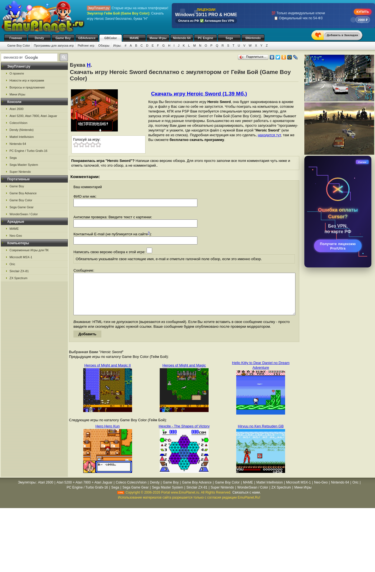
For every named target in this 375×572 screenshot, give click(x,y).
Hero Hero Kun (107, 434)
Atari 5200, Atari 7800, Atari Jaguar (33, 116)
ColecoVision (18, 123)
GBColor (110, 38)
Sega (229, 38)
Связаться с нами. (246, 501)
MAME (134, 38)
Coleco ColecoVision (131, 491)
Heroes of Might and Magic (184, 374)
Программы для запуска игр (54, 45)
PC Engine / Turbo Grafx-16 (28, 150)
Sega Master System (23, 164)
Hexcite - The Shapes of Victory (184, 434)
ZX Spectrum (18, 278)
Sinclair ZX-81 (19, 271)
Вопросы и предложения (27, 87)
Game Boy (63, 38)
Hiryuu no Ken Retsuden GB (261, 434)
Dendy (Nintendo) (21, 129)
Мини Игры (158, 38)
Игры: (117, 45)
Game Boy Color (18, 45)
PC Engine (205, 38)
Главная (15, 38)
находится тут (269, 135)
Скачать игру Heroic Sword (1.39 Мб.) (199, 94)
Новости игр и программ (26, 80)
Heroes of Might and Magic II (107, 374)
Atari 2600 (16, 109)
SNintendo (253, 38)
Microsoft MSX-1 (20, 257)
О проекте (16, 73)
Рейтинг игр (86, 45)
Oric (12, 264)
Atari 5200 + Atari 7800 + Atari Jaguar (85, 491)
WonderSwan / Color (23, 214)
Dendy (39, 38)
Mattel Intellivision (21, 136)
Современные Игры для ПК (29, 250)
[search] (29, 57)
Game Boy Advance (23, 193)
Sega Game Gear (21, 207)
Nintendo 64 (182, 38)
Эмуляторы (26, 491)
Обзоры (103, 45)
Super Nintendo (20, 171)
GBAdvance (86, 38)
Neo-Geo (15, 235)
